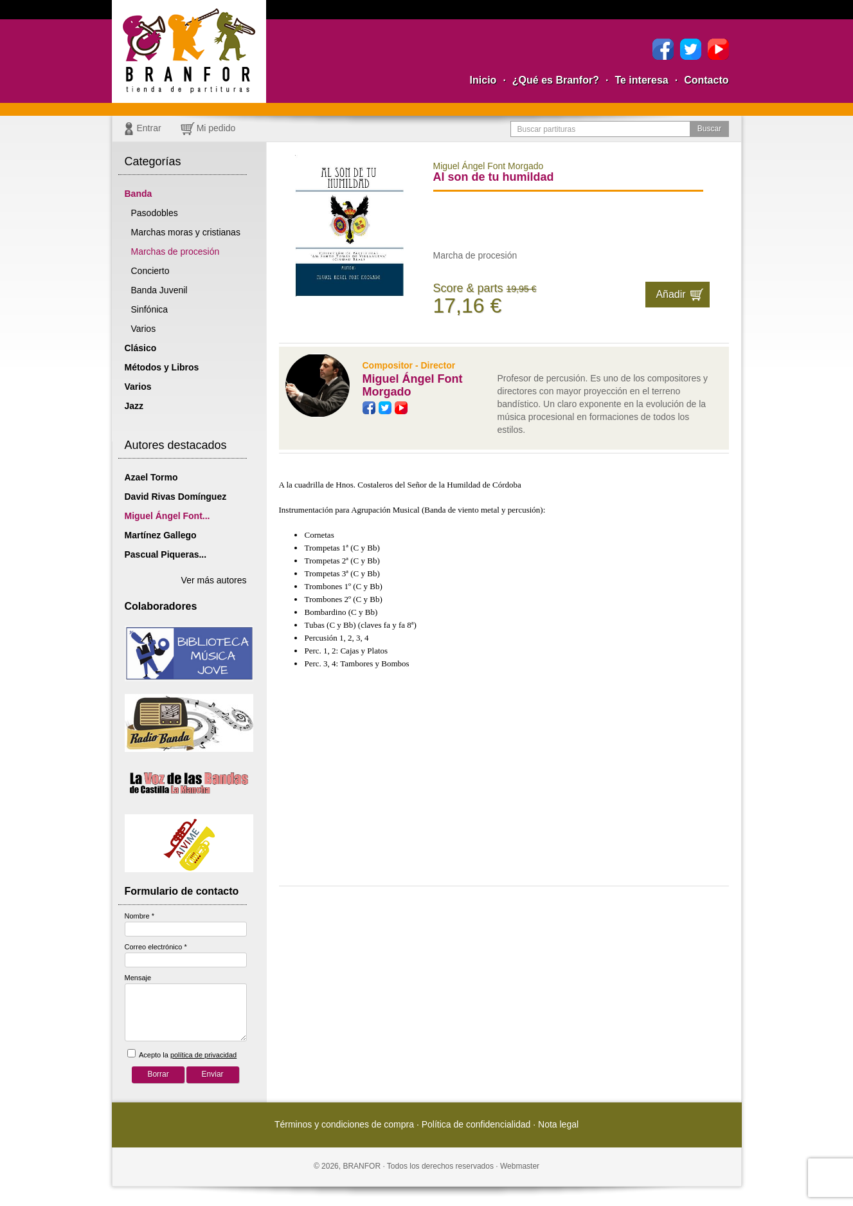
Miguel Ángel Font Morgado (413, 385)
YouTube (718, 49)
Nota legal (558, 1124)
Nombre (139, 916)
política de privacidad (203, 1055)
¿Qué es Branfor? (555, 80)
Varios (143, 329)
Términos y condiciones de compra (344, 1124)
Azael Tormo (151, 477)
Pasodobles (154, 213)
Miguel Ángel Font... (167, 516)
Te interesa (641, 80)
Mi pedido (216, 128)
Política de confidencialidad (476, 1124)
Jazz (134, 406)
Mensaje (138, 978)
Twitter (690, 49)
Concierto (150, 271)
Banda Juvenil (159, 290)
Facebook (663, 49)
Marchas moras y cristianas (185, 232)
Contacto (706, 80)
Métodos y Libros (162, 367)
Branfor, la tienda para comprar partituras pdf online (189, 51)
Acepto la (182, 1054)
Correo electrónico (156, 947)
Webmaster (519, 1166)
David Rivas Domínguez (176, 496)
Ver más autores (214, 580)
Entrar (149, 128)
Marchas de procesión (175, 251)
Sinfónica (149, 309)
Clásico (141, 348)
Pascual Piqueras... (166, 554)
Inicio (483, 80)
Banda (138, 193)
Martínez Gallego (161, 535)
